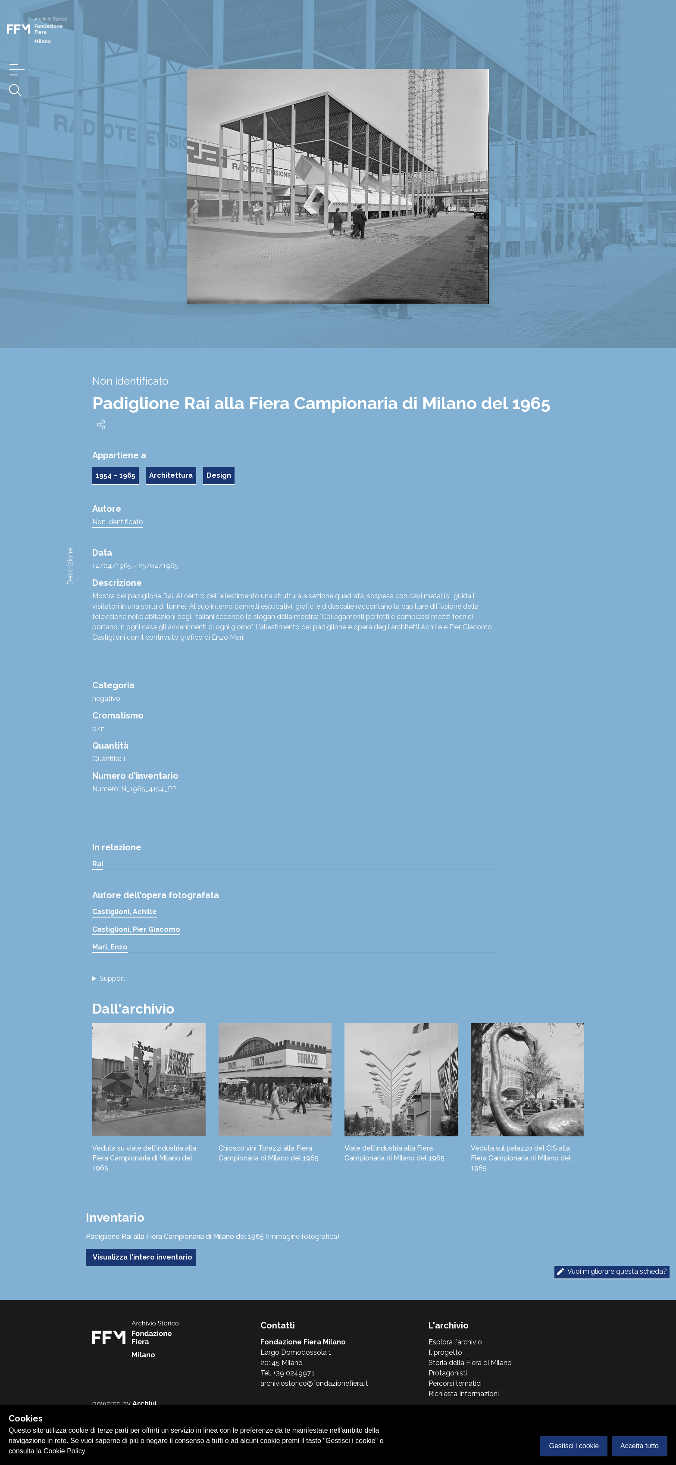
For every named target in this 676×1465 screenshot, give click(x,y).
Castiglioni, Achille (124, 912)
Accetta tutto (639, 1445)
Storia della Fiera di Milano (470, 1363)
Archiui (144, 1404)
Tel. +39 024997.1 (287, 1373)
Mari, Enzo (110, 947)
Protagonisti (448, 1373)
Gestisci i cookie (574, 1445)
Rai (97, 864)
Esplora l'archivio (455, 1342)
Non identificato (117, 522)
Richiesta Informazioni (464, 1394)
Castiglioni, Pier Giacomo (136, 929)
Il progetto (445, 1352)
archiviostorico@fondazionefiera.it (314, 1383)
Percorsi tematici (455, 1383)
